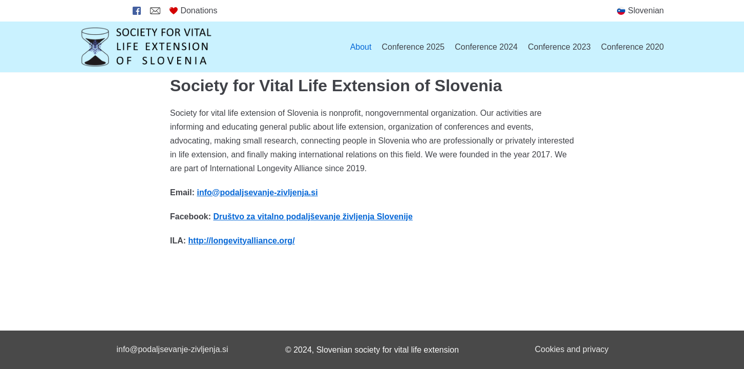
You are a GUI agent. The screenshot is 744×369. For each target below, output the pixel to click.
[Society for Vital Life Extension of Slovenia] (147, 47)
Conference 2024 (486, 47)
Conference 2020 (632, 47)
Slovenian (646, 10)
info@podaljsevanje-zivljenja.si (172, 349)
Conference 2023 (559, 47)
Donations (193, 10)
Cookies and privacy (571, 349)
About (361, 47)
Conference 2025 (412, 47)
